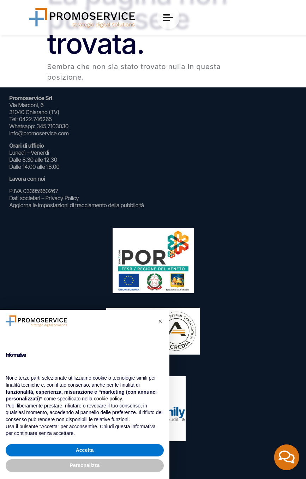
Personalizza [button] (85, 465)
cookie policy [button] (108, 398)
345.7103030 (52, 126)
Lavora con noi (27, 178)
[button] (160, 321)
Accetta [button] (85, 450)
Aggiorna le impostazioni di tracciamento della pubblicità (76, 205)
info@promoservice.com (39, 133)
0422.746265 (35, 119)
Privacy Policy (62, 198)
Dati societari (24, 198)
